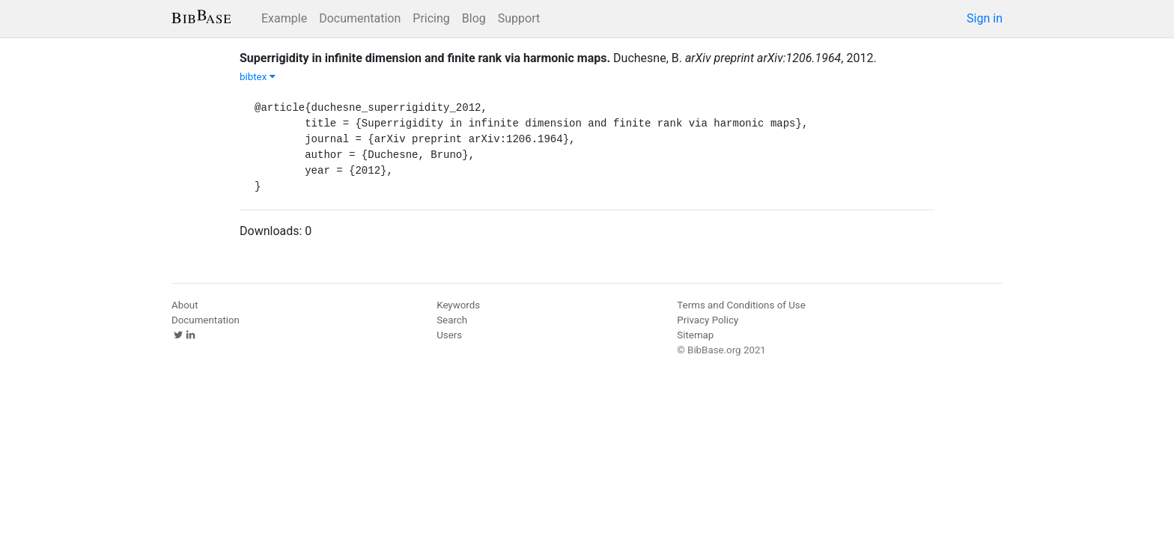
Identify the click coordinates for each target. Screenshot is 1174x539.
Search (452, 320)
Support (519, 18)
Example (284, 18)
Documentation (360, 18)
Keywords (458, 305)
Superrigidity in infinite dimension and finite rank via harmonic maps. (425, 58)
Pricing (431, 18)
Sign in (985, 18)
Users (449, 335)
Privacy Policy (707, 320)
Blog (474, 18)
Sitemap (695, 335)
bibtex (258, 76)
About (184, 305)
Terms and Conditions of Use (741, 305)
